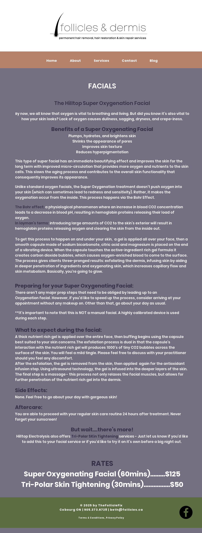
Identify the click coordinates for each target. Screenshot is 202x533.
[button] (75, 61)
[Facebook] (186, 512)
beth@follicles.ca (126, 510)
